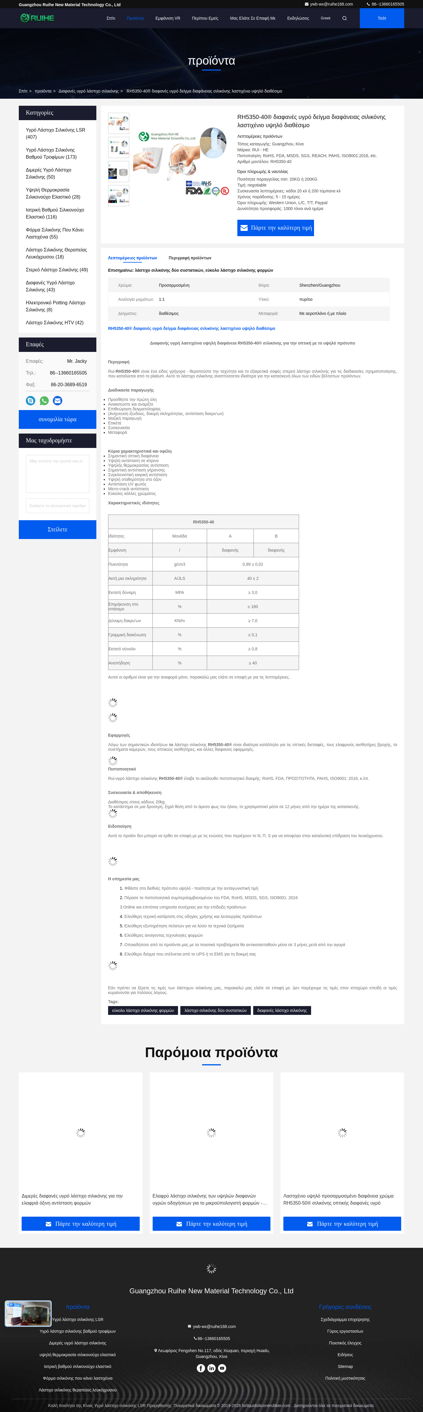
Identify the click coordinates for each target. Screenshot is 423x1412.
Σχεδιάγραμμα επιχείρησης (345, 1319)
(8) (55, 306)
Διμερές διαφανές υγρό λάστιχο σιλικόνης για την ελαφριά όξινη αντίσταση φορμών (203, 1199)
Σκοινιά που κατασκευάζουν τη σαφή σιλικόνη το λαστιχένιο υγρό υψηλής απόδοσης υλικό (72, 1199)
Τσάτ (382, 18)
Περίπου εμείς (205, 18)
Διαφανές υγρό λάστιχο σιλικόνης (88, 91)
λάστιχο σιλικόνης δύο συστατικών (215, 1010)
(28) (53, 193)
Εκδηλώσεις (298, 18)
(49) (57, 269)
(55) (55, 233)
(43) (50, 286)
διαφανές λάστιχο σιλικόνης (282, 1010)
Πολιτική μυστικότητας (345, 1378)
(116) (55, 213)
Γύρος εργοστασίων (345, 1331)
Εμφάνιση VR (167, 18)
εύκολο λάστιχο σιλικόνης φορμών (143, 1010)
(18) (56, 253)
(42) (55, 322)
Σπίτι (111, 18)
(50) (48, 173)
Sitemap (345, 1366)
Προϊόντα (135, 18)
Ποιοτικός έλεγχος (345, 1343)
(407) (55, 133)
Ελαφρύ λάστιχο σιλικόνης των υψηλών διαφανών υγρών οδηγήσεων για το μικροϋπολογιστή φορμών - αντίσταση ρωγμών (338, 1200)
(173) (51, 153)
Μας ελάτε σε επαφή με (253, 18)
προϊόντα (43, 91)
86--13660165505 (385, 4)
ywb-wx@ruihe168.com (329, 4)
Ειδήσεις (345, 1354)
